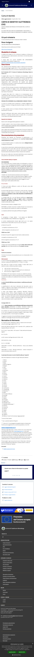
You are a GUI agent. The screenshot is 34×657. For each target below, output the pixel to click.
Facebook (4, 460)
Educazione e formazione (8, 574)
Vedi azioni (4, 463)
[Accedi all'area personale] (29, 1)
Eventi (4, 601)
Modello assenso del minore (9, 449)
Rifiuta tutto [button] (22, 652)
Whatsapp (15, 460)
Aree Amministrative (7, 544)
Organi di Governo (6, 542)
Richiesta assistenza (7, 629)
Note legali (5, 640)
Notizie (4, 590)
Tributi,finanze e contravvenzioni (9, 578)
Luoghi (4, 599)
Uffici (4, 546)
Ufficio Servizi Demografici (6, 49)
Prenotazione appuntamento (9, 623)
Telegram (21, 460)
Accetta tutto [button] (12, 652)
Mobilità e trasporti (7, 570)
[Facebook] (3, 537)
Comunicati (5, 592)
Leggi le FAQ (5, 627)
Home (2, 10)
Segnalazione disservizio (8, 625)
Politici (4, 550)
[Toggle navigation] (2, 5)
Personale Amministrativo (8, 552)
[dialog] (17, 649)
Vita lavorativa (6, 564)
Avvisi (4, 594)
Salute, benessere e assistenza (9, 582)
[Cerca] (31, 5)
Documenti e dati (6, 554)
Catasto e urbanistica (7, 568)
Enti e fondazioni (6, 548)
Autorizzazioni (6, 584)
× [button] (32, 643)
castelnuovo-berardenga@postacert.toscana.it (13, 616)
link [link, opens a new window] (28, 649)
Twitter (9, 460)
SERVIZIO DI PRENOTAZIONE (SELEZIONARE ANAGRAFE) (13, 62)
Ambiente (5, 580)
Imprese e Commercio (7, 566)
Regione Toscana (5, 1)
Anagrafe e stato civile (7, 560)
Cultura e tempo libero (7, 562)
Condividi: (4, 457)
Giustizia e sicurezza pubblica (9, 576)
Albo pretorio (5, 637)
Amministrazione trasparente (9, 635)
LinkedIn (26, 460)
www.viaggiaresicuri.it (8, 427)
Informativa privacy (7, 638)
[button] (17, 655)
